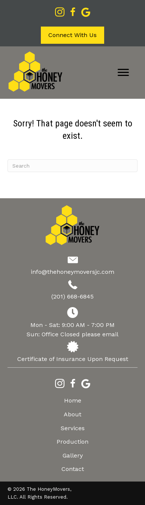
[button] (72, 35)
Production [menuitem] (72, 441)
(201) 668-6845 (72, 296)
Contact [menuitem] (72, 468)
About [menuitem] (72, 414)
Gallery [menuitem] (73, 455)
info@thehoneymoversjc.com (72, 271)
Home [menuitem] (72, 400)
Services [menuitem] (73, 428)
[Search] (72, 165)
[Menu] (123, 72)
